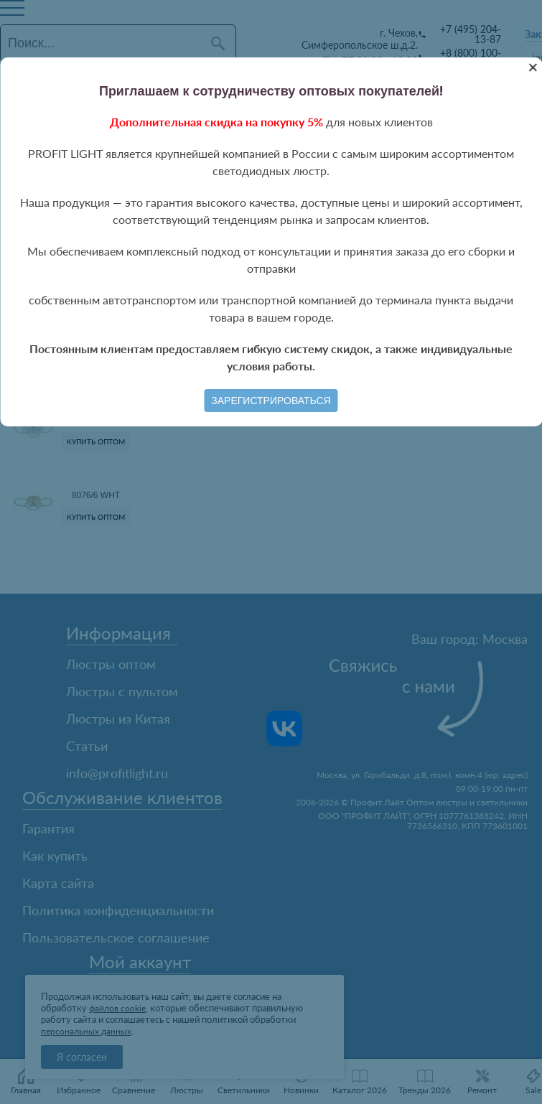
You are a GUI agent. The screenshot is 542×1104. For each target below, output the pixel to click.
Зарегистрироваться (270, 400)
